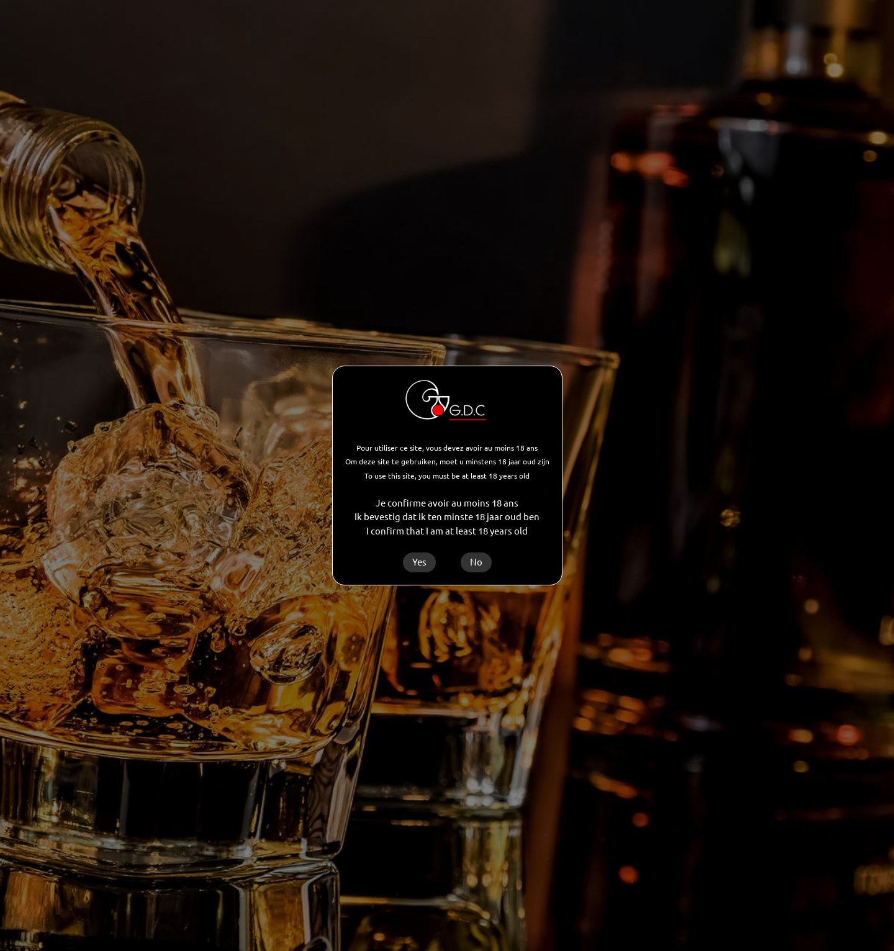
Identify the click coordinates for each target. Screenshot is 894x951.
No (476, 562)
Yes (419, 562)
